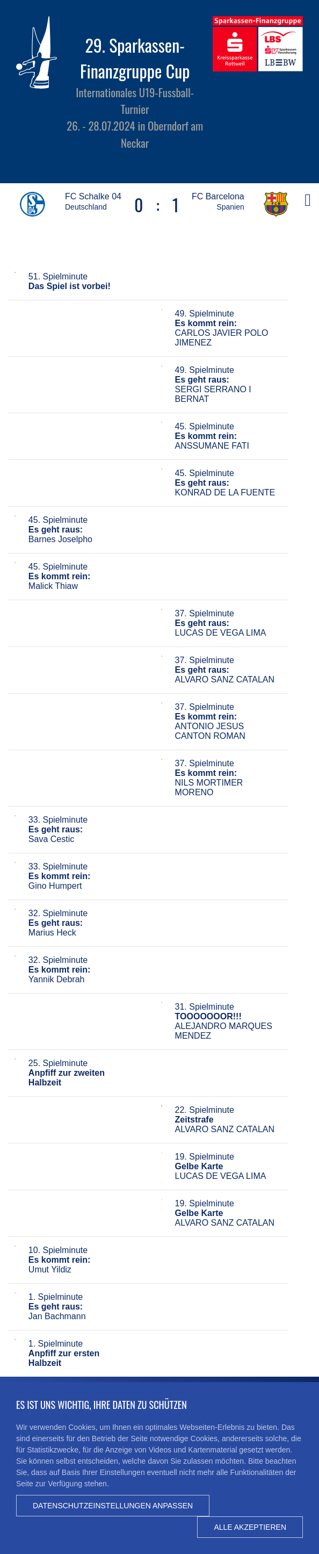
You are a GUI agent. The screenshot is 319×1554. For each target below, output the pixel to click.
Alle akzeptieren (250, 1527)
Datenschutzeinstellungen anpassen (113, 1505)
